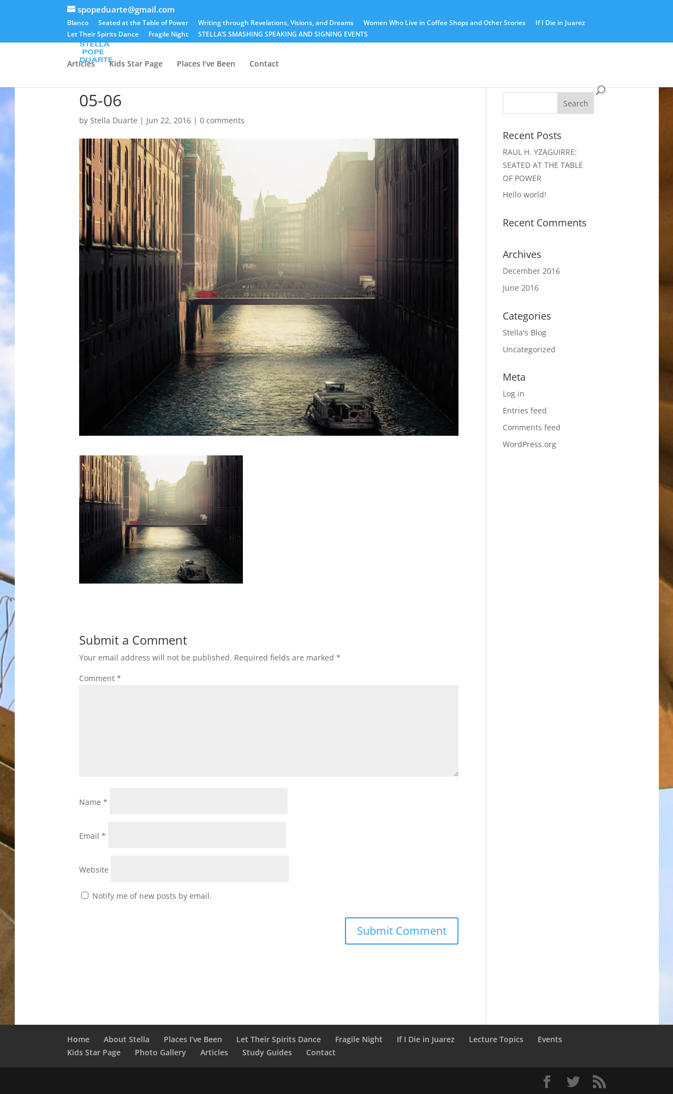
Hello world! (524, 194)
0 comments (222, 120)
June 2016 (521, 287)
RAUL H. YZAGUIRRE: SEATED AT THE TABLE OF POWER (543, 165)
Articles (81, 64)
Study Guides (267, 1052)
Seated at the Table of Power (143, 23)
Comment (100, 678)
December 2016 (531, 271)
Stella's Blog (524, 332)
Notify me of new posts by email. (152, 896)
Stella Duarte (114, 120)
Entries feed (525, 410)
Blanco (77, 23)
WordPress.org (529, 444)
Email (92, 836)
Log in (514, 393)
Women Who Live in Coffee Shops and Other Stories (445, 23)
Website (94, 869)
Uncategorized (529, 349)
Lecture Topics (546, 38)
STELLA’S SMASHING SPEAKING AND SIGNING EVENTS (283, 35)
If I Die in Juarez (560, 23)
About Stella (127, 38)
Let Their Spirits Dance (103, 35)
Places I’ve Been (206, 64)
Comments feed (532, 427)
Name (93, 802)
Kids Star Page (136, 64)
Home (78, 38)
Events (427, 38)
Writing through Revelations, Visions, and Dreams (276, 23)
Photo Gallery (479, 38)
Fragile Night (168, 35)
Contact (264, 64)
